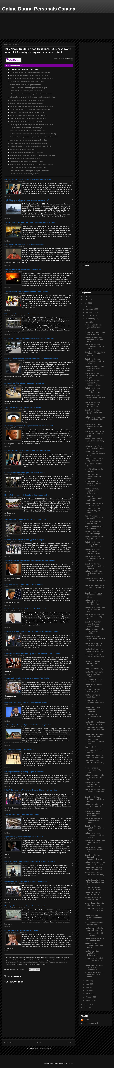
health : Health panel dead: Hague (92, 696)
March (88, 994)
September (90, 319)
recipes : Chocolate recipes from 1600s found (93, 770)
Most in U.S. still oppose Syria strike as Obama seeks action (29, 115)
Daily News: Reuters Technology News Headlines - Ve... (92, 405)
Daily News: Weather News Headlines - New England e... (94, 376)
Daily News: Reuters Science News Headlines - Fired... (93, 551)
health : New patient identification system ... (94, 893)
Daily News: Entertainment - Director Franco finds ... (95, 419)
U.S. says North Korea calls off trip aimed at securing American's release (33, 97)
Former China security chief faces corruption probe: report (28, 168)
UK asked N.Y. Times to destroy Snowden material (26, 91)
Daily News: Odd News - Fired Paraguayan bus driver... (94, 573)
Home (39, 1043)
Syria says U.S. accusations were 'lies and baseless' (26, 103)
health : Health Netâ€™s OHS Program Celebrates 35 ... (94, 967)
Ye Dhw (86, 1020)
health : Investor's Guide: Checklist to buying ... (94, 504)
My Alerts (64, 58)
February (89, 997)
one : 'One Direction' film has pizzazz (94, 470)
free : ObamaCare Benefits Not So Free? (94, 517)
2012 (86, 1004)
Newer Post (8, 1043)
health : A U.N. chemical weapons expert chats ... (94, 960)
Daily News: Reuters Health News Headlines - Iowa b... (94, 559)
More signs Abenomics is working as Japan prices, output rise (29, 171)
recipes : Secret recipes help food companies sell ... (93, 327)
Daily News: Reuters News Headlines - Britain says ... (95, 792)
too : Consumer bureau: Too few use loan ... (94, 924)
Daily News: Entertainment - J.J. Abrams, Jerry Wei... (95, 609)
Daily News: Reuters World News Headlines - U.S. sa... (95, 638)
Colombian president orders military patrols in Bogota (26, 121)
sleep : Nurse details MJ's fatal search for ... (94, 904)
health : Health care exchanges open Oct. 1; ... (94, 702)
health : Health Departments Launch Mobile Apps (93, 498)
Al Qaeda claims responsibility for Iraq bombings (25, 158)
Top (72, 181)
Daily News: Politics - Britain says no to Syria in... (94, 799)
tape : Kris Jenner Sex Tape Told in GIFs (93, 522)
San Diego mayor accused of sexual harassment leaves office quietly (31, 78)
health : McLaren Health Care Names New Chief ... (94, 910)
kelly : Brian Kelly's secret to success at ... (94, 527)
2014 (86, 303)
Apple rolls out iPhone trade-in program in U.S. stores (27, 100)
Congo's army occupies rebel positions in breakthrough (27, 112)
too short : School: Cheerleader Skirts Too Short (94, 742)
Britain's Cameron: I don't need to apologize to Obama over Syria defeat (32, 155)
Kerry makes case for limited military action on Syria (26, 128)
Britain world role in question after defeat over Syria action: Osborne (31, 164)
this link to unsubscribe (49, 957)
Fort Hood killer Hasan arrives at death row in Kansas (27, 82)
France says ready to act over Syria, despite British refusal (28, 143)
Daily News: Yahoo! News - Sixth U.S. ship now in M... (94, 588)
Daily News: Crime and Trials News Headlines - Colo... (94, 595)
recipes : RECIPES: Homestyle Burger (92, 533)
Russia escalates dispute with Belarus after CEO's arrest (27, 131)
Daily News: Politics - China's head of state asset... (93, 412)
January (89, 1000)
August (88, 322)
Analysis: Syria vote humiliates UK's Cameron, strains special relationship (33, 134)
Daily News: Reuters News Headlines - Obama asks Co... (95, 354)
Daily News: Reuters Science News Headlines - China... (93, 390)
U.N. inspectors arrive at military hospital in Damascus (27, 152)
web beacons (43, 962)
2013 (86, 306)
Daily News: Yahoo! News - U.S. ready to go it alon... (94, 806)
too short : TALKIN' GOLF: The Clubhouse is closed (94, 975)
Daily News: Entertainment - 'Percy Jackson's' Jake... (95, 842)
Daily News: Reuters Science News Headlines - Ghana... (93, 857)
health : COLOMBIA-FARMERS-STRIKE (93, 888)
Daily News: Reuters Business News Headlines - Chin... (93, 383)
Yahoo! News (57, 58)
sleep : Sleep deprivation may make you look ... (94, 460)
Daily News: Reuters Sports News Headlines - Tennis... (94, 835)
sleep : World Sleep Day (94, 669)
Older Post (69, 1043)
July (87, 981)
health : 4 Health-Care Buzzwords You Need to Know (95, 453)
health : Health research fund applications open (94, 756)
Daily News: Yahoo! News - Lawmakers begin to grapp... (94, 434)
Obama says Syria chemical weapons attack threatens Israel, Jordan (31, 106)
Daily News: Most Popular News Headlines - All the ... (94, 777)
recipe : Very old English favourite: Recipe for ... (94, 447)
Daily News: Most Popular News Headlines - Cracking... (94, 631)
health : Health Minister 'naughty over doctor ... (94, 868)
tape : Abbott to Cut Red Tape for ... (94, 751)
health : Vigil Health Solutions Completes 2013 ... (93, 917)
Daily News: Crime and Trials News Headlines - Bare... (94, 850)
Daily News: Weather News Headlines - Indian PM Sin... (93, 624)
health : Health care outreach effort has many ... (93, 476)
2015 (86, 300)
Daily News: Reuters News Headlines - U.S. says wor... (95, 617)
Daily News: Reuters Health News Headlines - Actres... (94, 828)
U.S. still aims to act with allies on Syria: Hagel (24, 174)
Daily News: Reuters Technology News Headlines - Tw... (92, 602)
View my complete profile (90, 1023)
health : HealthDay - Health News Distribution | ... (92, 491)
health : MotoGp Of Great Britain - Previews (94, 939)
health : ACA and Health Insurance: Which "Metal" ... (94, 674)
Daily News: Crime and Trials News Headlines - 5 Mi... (94, 426)
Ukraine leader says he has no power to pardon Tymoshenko (29, 140)
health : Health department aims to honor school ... (95, 333)
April (87, 991)
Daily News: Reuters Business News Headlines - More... (93, 784)
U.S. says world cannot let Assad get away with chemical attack (30, 72)
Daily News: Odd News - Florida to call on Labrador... (94, 821)
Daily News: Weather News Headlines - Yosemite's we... (93, 813)
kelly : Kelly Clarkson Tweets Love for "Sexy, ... (94, 763)
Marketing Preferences (56, 960)
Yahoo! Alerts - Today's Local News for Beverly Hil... (94, 441)
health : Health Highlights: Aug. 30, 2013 (94, 538)
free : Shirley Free (91, 747)
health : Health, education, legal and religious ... (94, 929)
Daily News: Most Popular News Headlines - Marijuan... (94, 368)
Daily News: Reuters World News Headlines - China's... (95, 397)
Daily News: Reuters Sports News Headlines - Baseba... (94, 566)
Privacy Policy (10, 964)
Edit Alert (70, 58)
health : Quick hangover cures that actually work (94, 650)
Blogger (70, 1063)
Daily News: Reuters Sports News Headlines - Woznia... (94, 361)
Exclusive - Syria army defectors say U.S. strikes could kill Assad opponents (34, 137)
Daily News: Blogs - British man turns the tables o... (95, 863)
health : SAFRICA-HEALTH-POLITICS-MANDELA (93, 484)
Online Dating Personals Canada (38, 8)
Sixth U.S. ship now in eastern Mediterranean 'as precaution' (29, 75)
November (90, 312)
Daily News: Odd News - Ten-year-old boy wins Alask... (94, 339)
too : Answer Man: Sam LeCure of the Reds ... (94, 680)
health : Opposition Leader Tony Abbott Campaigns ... (95, 729)
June (88, 984)
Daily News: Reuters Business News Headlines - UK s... (93, 544)
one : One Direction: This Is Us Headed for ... (94, 934)
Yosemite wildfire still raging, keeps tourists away (25, 85)
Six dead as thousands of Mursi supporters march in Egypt (28, 88)
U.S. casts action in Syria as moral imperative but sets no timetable (31, 94)
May (87, 987)
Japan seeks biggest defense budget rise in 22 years (26, 161)
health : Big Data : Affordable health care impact (94, 946)
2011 (86, 1008)
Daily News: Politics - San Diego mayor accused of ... (95, 580)
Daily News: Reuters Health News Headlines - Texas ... (94, 347)
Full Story (8, 196)
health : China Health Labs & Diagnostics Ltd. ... (95, 723)
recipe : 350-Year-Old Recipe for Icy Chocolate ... (93, 663)
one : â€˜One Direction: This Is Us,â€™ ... (93, 691)
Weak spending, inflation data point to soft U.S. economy (28, 118)
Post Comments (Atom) (43, 1049)
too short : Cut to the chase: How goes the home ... (93, 511)
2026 (86, 296)
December (90, 309)
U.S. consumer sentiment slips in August (22, 149)
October (89, 315)
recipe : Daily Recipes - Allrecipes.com (93, 899)
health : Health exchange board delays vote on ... (94, 735)
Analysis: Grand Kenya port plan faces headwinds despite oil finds (31, 146)
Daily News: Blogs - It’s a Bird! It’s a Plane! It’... (94, 645)
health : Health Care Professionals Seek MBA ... (93, 717)
